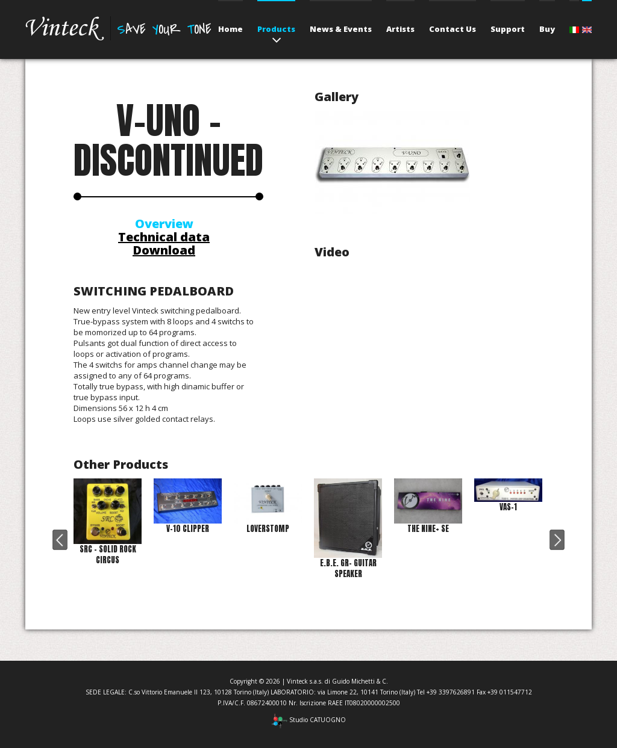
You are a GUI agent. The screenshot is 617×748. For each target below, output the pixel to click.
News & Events (341, 28)
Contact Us (452, 28)
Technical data (164, 237)
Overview (164, 223)
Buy (547, 28)
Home (230, 28)
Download (164, 250)
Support (507, 28)
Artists (400, 28)
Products (276, 28)
